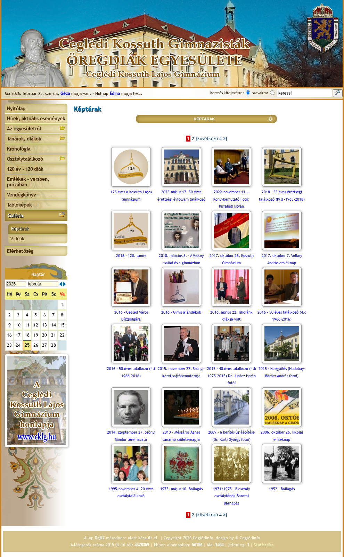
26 (35, 345)
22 (62, 335)
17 (18, 335)
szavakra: (260, 93)
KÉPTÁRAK (204, 119)
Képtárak (20, 228)
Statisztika (263, 544)
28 (53, 345)
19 (35, 335)
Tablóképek (19, 205)
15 (62, 325)
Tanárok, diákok (36, 138)
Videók (17, 238)
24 (18, 345)
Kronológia (18, 149)
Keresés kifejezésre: (227, 93)
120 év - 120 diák (25, 169)
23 (9, 345)
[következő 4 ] (211, 138)
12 (35, 325)
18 (27, 335)
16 (9, 335)
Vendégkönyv (21, 194)
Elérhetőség (20, 251)
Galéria (36, 215)
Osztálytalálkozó (36, 158)
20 (44, 335)
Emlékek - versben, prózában (28, 181)
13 (44, 325)
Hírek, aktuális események (36, 118)
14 (53, 325)
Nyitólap (16, 108)
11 (27, 325)
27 (44, 345)
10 (18, 325)
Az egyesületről (36, 128)
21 (53, 335)
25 (27, 345)
